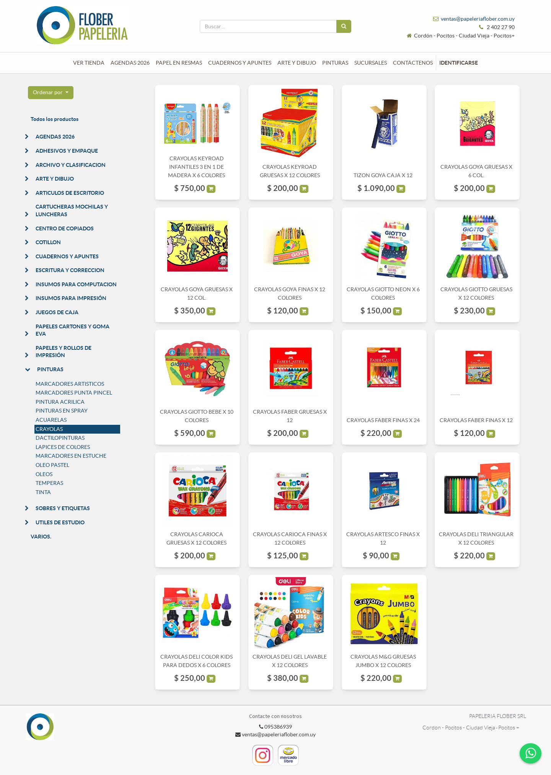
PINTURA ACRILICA (60, 402)
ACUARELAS (51, 420)
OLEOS (44, 474)
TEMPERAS (49, 483)
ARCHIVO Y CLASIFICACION (71, 165)
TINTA (43, 492)
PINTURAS (50, 369)
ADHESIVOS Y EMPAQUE (67, 151)
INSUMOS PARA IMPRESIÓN (71, 298)
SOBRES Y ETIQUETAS (63, 508)
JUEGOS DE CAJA (57, 312)
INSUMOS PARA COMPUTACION (76, 284)
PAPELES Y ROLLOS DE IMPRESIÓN (63, 352)
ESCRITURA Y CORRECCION (70, 270)
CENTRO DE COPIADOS (65, 228)
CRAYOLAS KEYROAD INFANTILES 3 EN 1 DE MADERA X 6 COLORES (196, 167)
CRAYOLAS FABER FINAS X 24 (383, 420)
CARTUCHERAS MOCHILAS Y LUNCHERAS (72, 210)
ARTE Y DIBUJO (55, 179)
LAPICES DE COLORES (63, 447)
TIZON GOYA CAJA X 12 (383, 175)
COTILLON (48, 242)
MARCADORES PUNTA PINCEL (74, 393)
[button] (50, 92)
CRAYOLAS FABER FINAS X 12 (476, 420)
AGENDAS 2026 (55, 137)
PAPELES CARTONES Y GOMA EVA (72, 330)
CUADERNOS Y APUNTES (67, 256)
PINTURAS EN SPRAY (62, 411)
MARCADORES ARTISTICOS (70, 384)
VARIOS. (41, 537)
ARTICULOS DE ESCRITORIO (70, 193)
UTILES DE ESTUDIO (60, 522)
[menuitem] (89, 62)
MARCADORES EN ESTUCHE (71, 456)
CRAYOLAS (49, 429)
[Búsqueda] (343, 26)
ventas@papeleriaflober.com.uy (478, 19)
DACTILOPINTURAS (60, 438)
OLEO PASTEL (52, 465)
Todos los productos (54, 119)
